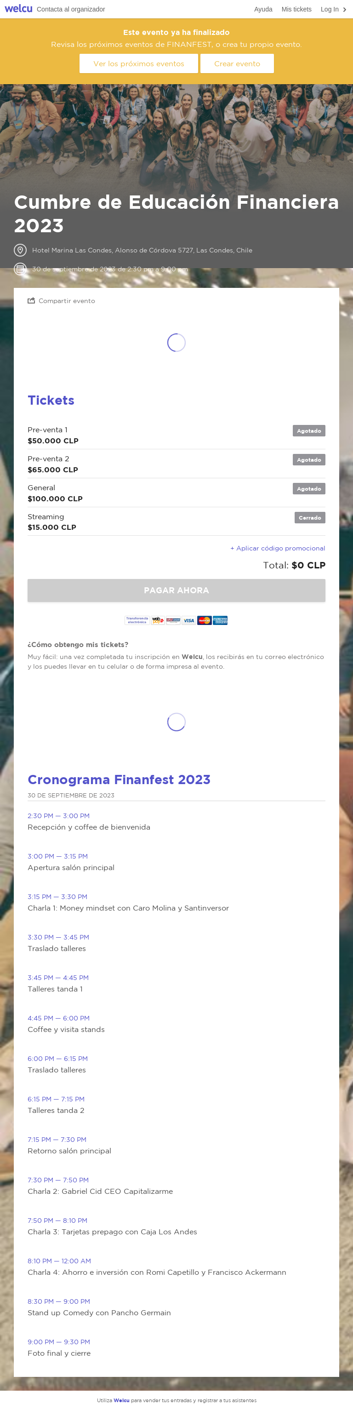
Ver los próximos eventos (138, 63)
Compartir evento (61, 300)
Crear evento (237, 63)
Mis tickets (297, 9)
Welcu (18, 9)
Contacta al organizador (71, 9)
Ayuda (263, 9)
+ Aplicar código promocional (277, 548)
